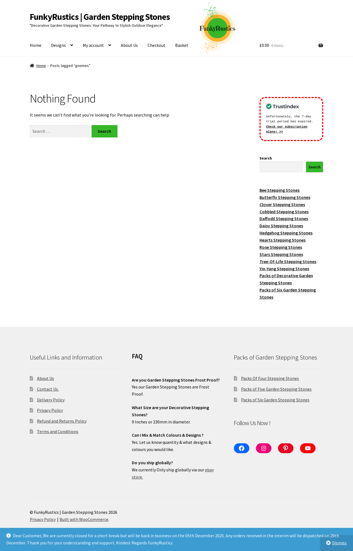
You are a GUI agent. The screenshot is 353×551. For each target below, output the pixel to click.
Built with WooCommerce (84, 519)
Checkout (156, 45)
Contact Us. (48, 389)
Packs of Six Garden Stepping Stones (275, 400)
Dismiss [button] (339, 542)
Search (266, 158)
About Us (129, 45)
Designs (58, 45)
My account (93, 45)
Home (35, 45)
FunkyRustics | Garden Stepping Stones (100, 16)
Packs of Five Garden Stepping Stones (276, 389)
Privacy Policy (50, 410)
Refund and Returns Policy (62, 421)
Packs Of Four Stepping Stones (270, 378)
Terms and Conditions (57, 431)
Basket (181, 45)
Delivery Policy (51, 400)
